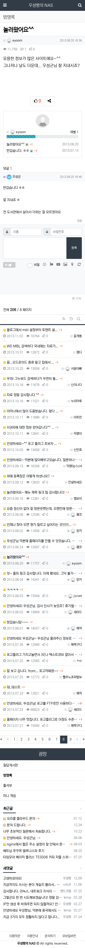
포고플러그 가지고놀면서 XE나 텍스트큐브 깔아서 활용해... (40, 655)
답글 (79, 220)
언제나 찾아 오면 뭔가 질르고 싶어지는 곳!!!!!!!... (37, 525)
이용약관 (14, 936)
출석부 (7, 786)
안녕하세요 (75, 482)
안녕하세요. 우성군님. (19, 838)
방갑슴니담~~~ (15, 622)
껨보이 (78, 498)
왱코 (76, 514)
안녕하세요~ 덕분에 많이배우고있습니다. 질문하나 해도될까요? (40, 460)
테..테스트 (11, 687)
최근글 (8, 808)
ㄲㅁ (79, 661)
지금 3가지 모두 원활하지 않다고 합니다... (31, 917)
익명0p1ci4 (74, 466)
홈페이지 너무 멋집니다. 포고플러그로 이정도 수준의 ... (40, 719)
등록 (74, 248)
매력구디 (76, 644)
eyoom (14, 40)
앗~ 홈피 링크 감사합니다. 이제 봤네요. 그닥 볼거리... (40, 573)
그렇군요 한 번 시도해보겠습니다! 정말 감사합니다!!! (32, 897)
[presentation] (42, 279)
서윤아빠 (73, 368)
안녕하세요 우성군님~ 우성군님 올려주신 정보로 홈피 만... (40, 638)
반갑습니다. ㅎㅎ (18, 151)
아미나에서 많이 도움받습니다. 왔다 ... (30, 411)
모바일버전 (69, 936)
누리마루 (76, 401)
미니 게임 (9, 796)
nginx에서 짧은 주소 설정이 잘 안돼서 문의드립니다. (35, 844)
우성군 (14, 177)
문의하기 (50, 936)
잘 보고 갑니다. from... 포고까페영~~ (30, 671)
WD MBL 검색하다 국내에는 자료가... (30, 346)
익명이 (78, 433)
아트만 (78, 417)
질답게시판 (10, 765)
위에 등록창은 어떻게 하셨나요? (26, 476)
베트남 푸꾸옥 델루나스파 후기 (23, 851)
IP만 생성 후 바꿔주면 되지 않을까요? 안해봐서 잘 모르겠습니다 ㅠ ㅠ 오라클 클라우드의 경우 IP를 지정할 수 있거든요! (32, 904)
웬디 (79, 352)
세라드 (75, 612)
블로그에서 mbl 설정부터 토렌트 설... (30, 330)
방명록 (7, 775)
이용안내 (32, 936)
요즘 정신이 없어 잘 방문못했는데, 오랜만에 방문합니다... (40, 509)
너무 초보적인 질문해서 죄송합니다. (27, 831)
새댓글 (8, 868)
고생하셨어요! (12, 878)
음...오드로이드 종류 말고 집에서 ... (28, 362)
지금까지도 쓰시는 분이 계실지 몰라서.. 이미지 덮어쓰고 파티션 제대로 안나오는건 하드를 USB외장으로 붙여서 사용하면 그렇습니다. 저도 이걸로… (32, 885)
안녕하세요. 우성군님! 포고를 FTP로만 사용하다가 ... (40, 703)
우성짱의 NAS (41, 5)
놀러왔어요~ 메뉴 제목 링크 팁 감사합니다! (34, 492)
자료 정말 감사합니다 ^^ (21, 395)
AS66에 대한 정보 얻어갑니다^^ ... (28, 427)
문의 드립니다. (14, 825)
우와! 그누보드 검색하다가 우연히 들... (30, 379)
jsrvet (75, 596)
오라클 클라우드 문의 (19, 818)
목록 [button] (76, 298)
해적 (76, 628)
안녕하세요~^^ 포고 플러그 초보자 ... (30, 444)
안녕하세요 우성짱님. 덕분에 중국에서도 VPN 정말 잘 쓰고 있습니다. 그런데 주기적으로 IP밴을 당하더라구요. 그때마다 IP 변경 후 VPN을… (32, 910)
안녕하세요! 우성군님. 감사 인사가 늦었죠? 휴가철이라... (40, 606)
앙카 (76, 531)
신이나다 (76, 385)
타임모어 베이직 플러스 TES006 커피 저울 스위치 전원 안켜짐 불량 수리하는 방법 (37, 857)
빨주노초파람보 (72, 677)
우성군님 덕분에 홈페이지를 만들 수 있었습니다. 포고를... (40, 541)
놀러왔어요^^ (15, 144)
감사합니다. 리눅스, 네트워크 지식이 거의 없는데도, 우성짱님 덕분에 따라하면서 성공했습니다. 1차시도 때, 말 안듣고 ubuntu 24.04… (31, 891)
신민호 (78, 450)
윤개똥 (78, 336)
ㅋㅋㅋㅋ (11, 590)
